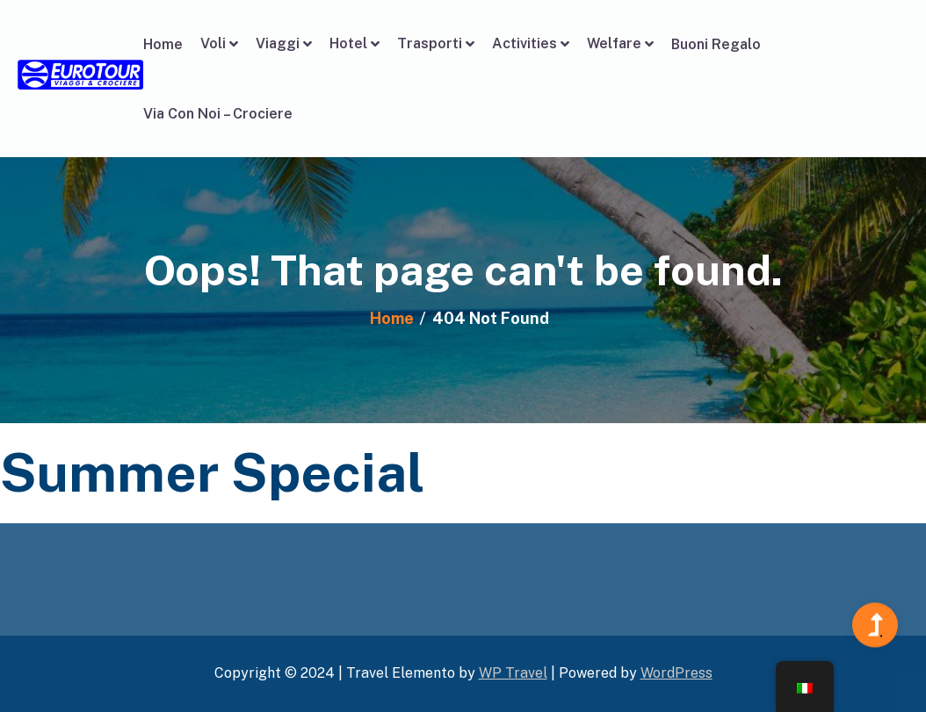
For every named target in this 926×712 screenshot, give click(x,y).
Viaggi (278, 43)
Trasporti (429, 43)
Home (163, 44)
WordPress (676, 673)
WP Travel (513, 673)
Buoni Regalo (716, 44)
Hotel (348, 43)
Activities (524, 43)
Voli (213, 43)
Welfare (614, 43)
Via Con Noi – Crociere (218, 113)
